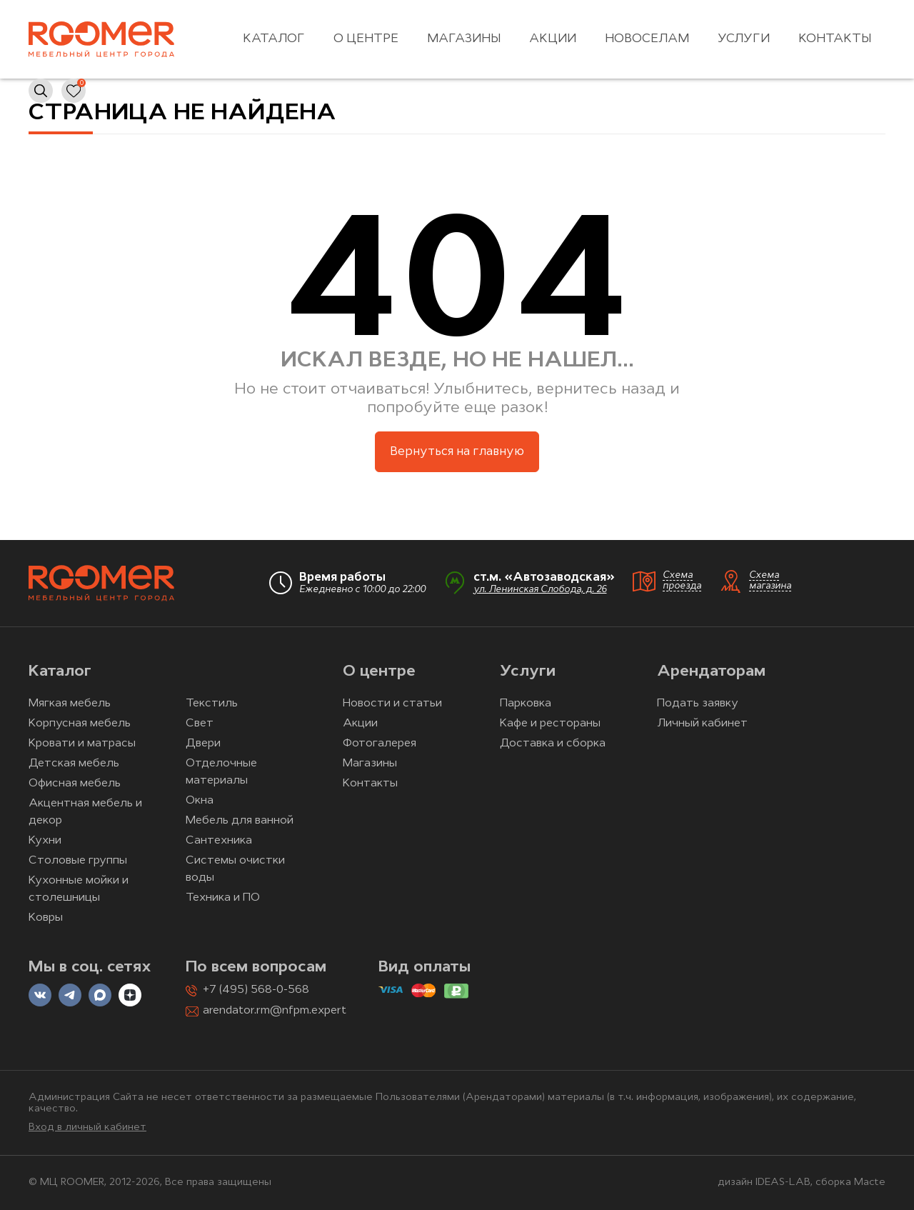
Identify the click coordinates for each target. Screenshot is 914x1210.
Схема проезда (682, 581)
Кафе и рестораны (550, 723)
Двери (203, 743)
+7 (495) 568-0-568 (256, 990)
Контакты (834, 39)
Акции (552, 39)
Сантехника (219, 840)
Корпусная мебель (80, 723)
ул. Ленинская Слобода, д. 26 (540, 589)
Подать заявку (697, 703)
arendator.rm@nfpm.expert (274, 1010)
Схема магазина (770, 581)
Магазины (464, 39)
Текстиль (212, 703)
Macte (869, 1182)
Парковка (525, 703)
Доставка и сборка (553, 743)
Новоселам (647, 39)
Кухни (45, 840)
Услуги (744, 39)
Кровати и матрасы (82, 743)
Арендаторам (711, 672)
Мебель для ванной (239, 820)
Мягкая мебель (70, 703)
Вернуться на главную (457, 452)
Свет (200, 723)
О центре (365, 39)
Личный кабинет (702, 723)
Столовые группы (78, 860)
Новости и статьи (392, 703)
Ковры (46, 918)
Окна (200, 800)
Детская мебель (74, 763)
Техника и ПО (223, 898)
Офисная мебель (75, 783)
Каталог (274, 39)
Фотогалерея (379, 743)
